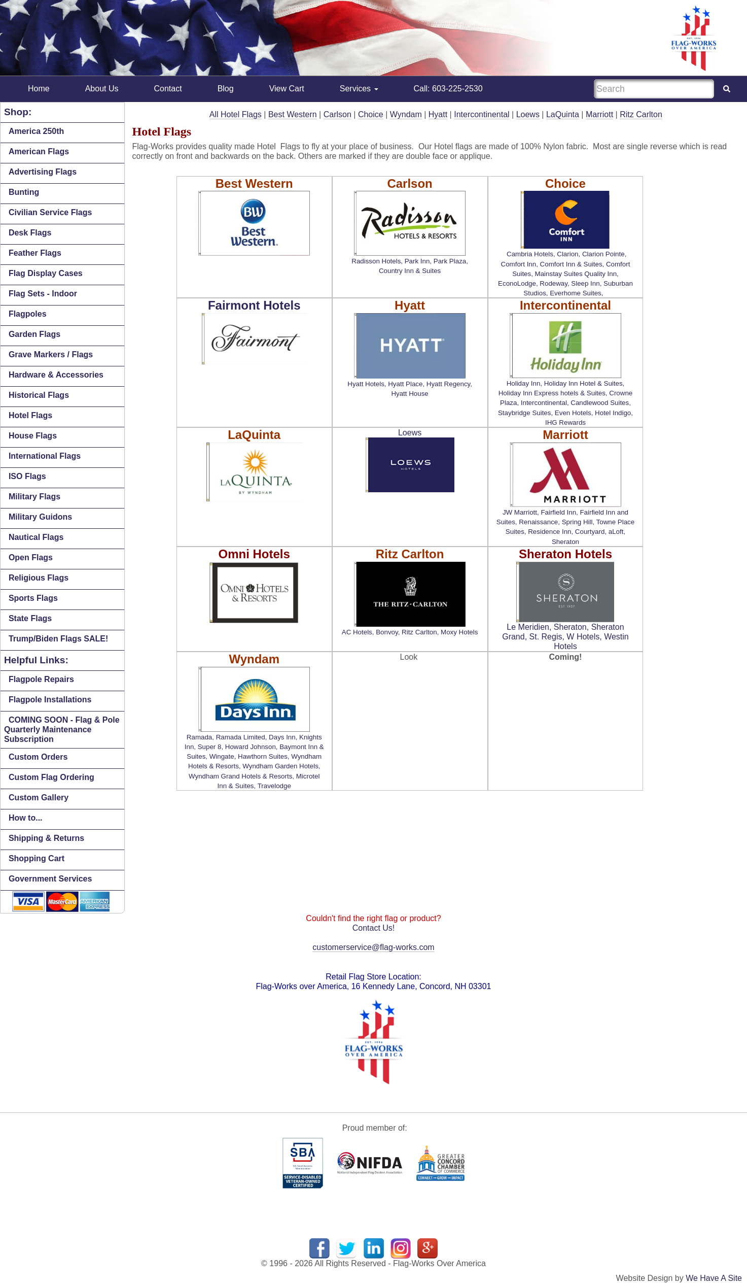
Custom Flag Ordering (51, 777)
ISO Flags (27, 476)
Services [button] (359, 88)
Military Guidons (40, 517)
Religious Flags (38, 577)
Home (39, 88)
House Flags (33, 435)
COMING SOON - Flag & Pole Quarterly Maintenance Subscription (62, 729)
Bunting (24, 192)
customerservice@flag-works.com (373, 947)
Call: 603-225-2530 (448, 88)
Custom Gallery (38, 797)
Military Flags (34, 496)
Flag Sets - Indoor (43, 293)
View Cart (286, 88)
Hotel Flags (30, 415)
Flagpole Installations (50, 699)
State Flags (30, 618)
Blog (226, 88)
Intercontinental (481, 114)
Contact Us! (373, 928)
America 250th (36, 131)
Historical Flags (39, 395)
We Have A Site (714, 1278)
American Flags (39, 151)
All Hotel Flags (235, 114)
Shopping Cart (36, 858)
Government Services (50, 878)
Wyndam (406, 114)
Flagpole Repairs (41, 679)
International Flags (45, 456)
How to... (26, 818)
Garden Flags (34, 334)
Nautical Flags (36, 537)
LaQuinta (562, 114)
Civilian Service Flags (50, 212)
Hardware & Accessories (56, 374)
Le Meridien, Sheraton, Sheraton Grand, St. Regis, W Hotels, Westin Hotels (565, 637)
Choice (370, 114)
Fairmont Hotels (254, 305)
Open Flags (31, 557)
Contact (168, 88)
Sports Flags (33, 598)
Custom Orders (38, 757)
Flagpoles (28, 314)
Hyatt (438, 114)
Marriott (599, 114)
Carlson (337, 114)
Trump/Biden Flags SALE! (58, 638)
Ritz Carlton (641, 114)
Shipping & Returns (46, 838)
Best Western (292, 114)
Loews (528, 114)
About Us (102, 88)
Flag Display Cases (46, 273)
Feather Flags (35, 253)
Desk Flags (30, 232)
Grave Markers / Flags (51, 354)
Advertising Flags (43, 171)
